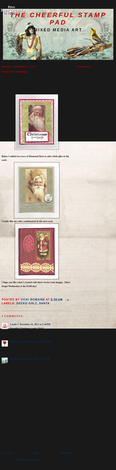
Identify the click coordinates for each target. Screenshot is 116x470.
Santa (44, 303)
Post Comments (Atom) (27, 459)
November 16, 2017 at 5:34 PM (34, 324)
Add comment (10, 373)
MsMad (14, 341)
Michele (14, 359)
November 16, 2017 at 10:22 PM (35, 341)
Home (37, 453)
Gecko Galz (26, 303)
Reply (13, 332)
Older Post (66, 453)
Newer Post (7, 453)
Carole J (14, 324)
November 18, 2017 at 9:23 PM (34, 359)
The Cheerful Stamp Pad (58, 18)
